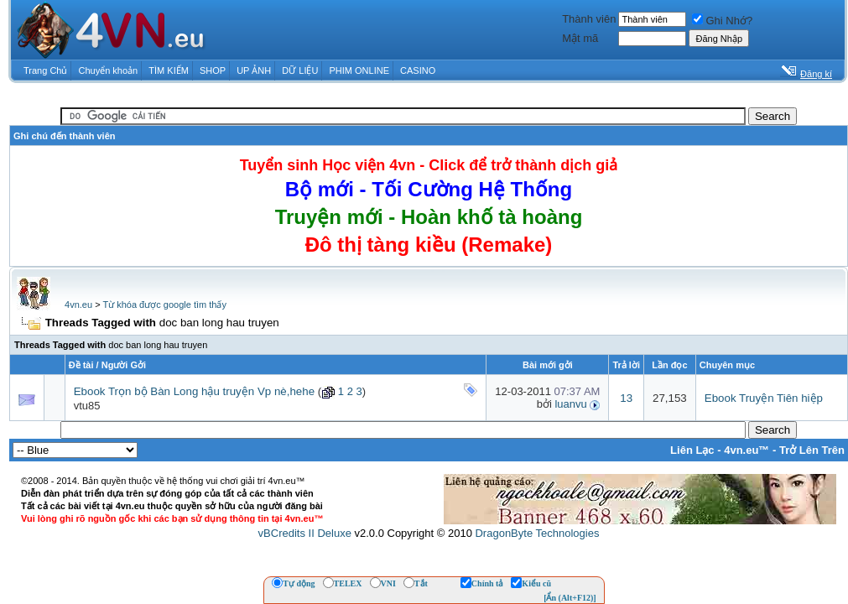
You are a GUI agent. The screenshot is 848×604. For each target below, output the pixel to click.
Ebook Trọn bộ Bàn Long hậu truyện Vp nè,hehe (194, 391)
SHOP (213, 70)
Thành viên (589, 19)
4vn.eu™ (746, 450)
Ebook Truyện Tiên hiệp (764, 398)
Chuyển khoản (108, 70)
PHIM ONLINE (359, 70)
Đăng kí (816, 74)
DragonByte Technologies (537, 533)
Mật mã (580, 38)
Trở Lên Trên (812, 450)
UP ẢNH (254, 70)
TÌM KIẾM (168, 70)
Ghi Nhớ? (722, 20)
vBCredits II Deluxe (304, 533)
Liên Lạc (692, 450)
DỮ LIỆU (300, 70)
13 (626, 398)
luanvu (570, 404)
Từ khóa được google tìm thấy (164, 304)
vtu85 (87, 405)
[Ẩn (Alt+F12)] (570, 597)
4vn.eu (78, 304)
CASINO (417, 70)
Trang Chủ (45, 70)
